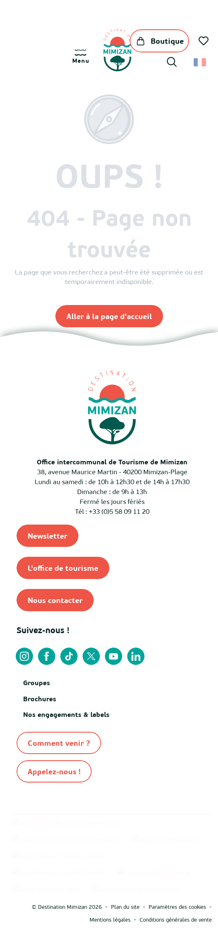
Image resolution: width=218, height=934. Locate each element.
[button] (171, 63)
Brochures (39, 698)
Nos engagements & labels (66, 714)
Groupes (36, 682)
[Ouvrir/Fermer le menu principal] (80, 56)
